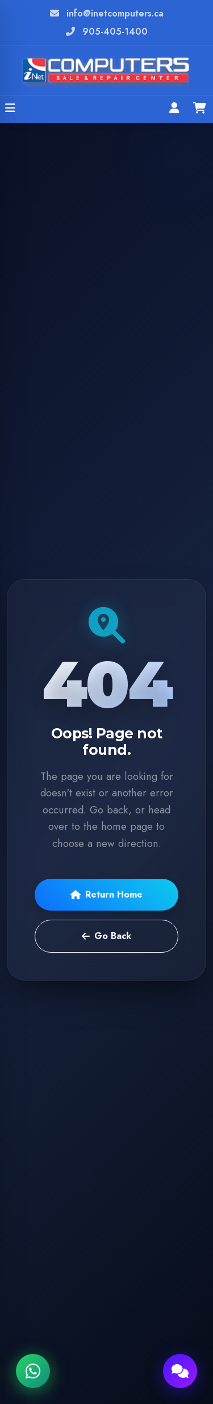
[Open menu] (10, 109)
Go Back (106, 935)
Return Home (106, 894)
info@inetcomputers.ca (115, 13)
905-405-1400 (115, 31)
